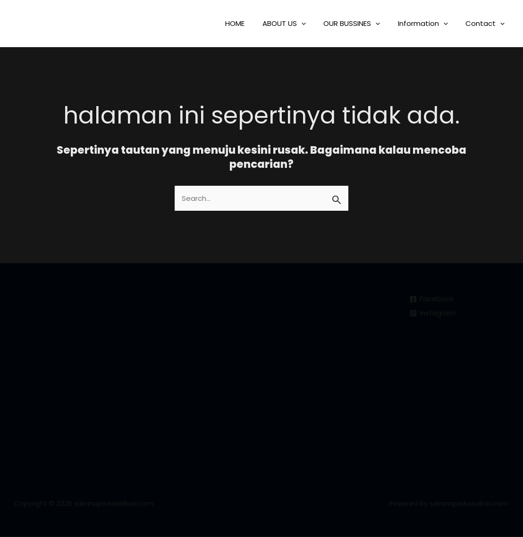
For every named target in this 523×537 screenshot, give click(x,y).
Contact (486, 23)
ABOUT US (296, 23)
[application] (313, 23)
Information (428, 23)
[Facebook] (432, 299)
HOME (251, 23)
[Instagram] (433, 313)
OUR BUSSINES (360, 23)
